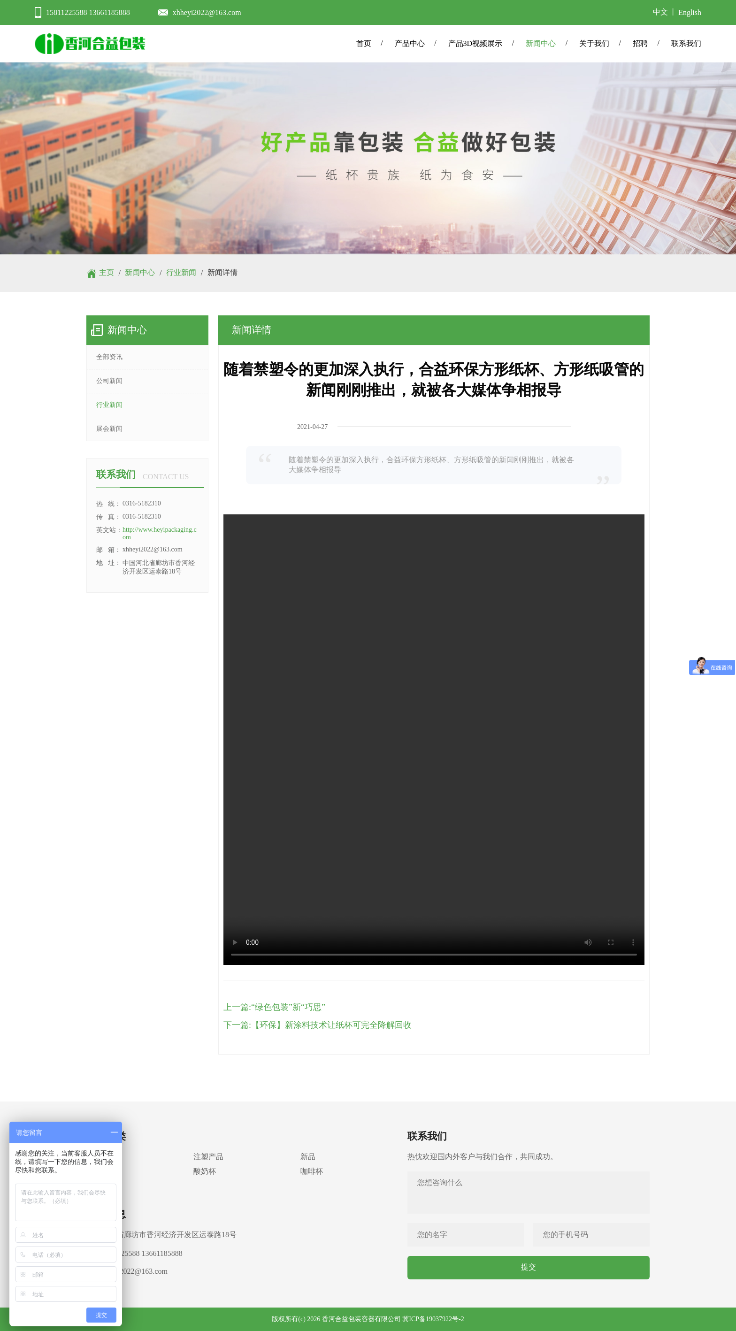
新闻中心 (541, 43)
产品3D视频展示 (475, 43)
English (689, 12)
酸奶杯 (204, 1171)
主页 (106, 272)
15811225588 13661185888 (88, 12)
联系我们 (686, 43)
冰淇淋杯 (101, 1171)
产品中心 (410, 43)
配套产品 (101, 1186)
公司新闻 (109, 380)
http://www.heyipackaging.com (160, 533)
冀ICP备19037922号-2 (433, 1319)
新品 (307, 1157)
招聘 (640, 43)
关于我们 (594, 43)
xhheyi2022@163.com (207, 12)
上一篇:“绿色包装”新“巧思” (274, 1007)
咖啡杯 (311, 1171)
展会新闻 (109, 428)
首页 (363, 43)
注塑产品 (208, 1157)
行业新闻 (181, 272)
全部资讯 (109, 356)
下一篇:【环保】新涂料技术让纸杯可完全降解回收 (317, 1025)
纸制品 (97, 1157)
